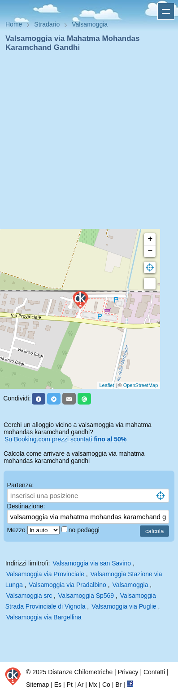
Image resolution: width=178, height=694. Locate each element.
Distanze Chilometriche (80, 672)
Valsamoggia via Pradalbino (67, 584)
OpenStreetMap (140, 385)
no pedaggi (85, 530)
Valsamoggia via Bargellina (44, 617)
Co (106, 684)
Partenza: (20, 485)
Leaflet (106, 385)
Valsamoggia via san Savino (91, 563)
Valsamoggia (130, 584)
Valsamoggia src (29, 595)
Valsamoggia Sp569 (86, 595)
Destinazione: (26, 506)
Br (118, 684)
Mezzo (17, 530)
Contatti (154, 672)
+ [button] (150, 239)
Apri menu (165, 11)
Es (57, 684)
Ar (80, 684)
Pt (70, 684)
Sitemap (37, 684)
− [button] (150, 251)
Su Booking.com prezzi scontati (65, 439)
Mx (93, 684)
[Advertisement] (85, 143)
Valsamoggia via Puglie (123, 606)
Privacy (128, 672)
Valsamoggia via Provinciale (45, 574)
